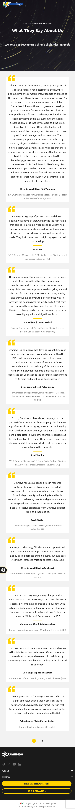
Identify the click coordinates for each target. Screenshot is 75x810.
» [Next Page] (41, 741)
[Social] (3, 765)
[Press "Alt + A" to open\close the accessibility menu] (3, 570)
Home (25, 23)
